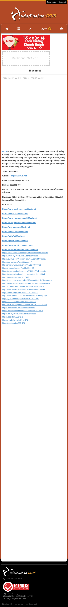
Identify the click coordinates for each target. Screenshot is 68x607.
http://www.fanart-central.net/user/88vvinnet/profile (23, 289)
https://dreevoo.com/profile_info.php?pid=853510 (23, 286)
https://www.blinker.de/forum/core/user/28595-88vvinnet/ (26, 283)
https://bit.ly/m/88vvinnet (13, 236)
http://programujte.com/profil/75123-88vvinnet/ (21, 265)
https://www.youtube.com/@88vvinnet (19, 218)
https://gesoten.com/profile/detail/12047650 (20, 298)
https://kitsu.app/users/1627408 (15, 277)
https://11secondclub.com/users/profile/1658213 (22, 311)
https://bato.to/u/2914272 (12, 317)
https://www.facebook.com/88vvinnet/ (19, 209)
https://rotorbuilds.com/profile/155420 (18, 268)
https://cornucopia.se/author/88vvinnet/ (18, 308)
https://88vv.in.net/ (18, 176)
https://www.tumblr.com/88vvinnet (17, 245)
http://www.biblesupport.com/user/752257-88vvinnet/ (24, 305)
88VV (4, 151)
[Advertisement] (34, 115)
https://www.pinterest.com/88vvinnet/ (19, 223)
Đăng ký (62, 2)
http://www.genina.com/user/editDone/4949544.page (24, 295)
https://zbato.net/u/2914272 (13, 323)
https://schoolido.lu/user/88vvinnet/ (16, 262)
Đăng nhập (51, 2)
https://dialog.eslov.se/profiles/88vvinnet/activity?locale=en (27, 280)
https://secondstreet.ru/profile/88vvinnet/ (19, 301)
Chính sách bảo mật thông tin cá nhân (18, 596)
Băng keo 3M (7, 604)
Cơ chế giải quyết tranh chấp (14, 598)
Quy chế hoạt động (10, 593)
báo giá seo (19, 604)
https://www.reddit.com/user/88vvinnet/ (20, 250)
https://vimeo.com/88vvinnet (15, 231)
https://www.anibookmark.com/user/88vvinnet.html (23, 274)
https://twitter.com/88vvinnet (15, 213)
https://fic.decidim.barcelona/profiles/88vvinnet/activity (25, 253)
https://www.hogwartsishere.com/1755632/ (20, 292)
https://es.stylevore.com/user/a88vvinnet (19, 314)
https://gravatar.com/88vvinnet (16, 227)
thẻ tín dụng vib (31, 604)
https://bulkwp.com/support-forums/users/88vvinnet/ (24, 259)
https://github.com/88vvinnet (15, 241)
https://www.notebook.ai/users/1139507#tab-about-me (25, 271)
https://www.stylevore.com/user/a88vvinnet (20, 256)
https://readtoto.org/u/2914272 (15, 320)
